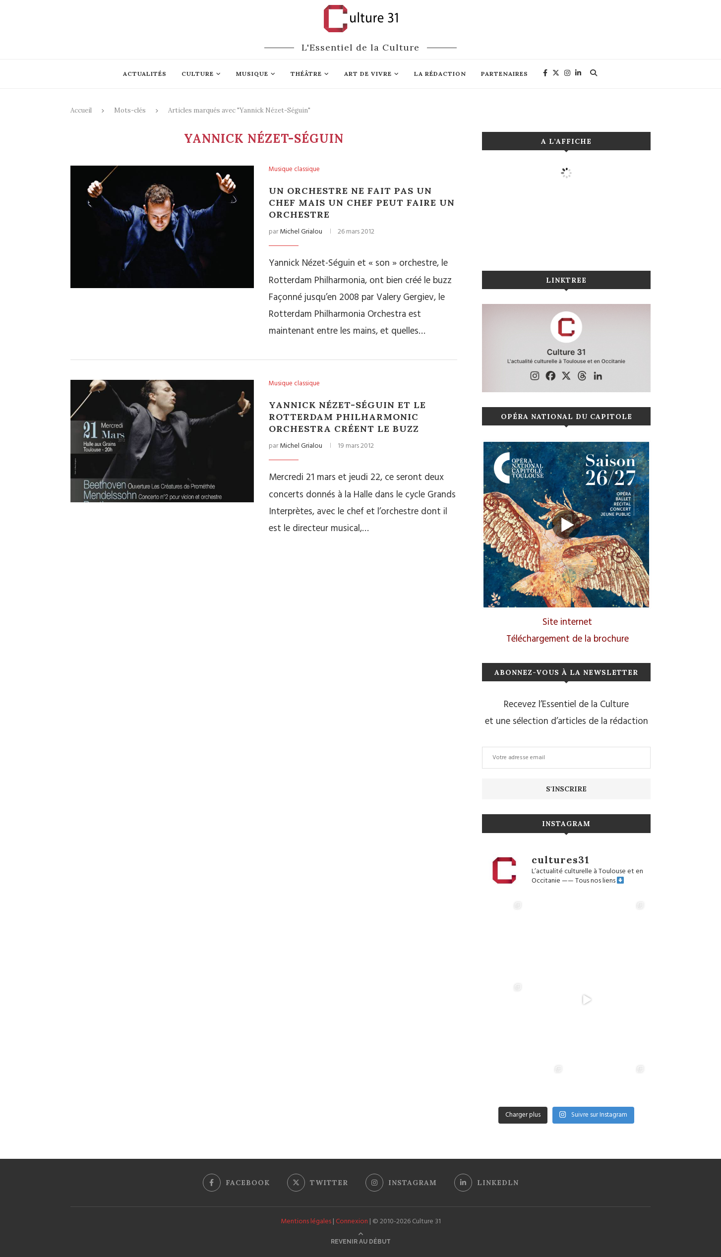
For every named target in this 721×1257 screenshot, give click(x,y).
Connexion (352, 1221)
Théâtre (306, 73)
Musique (252, 73)
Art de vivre (368, 73)
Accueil (81, 110)
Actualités (145, 73)
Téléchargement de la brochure (567, 639)
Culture (197, 73)
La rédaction (440, 73)
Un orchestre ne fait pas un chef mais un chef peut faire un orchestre (362, 202)
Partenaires (504, 73)
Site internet (567, 622)
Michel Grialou (301, 232)
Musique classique (294, 170)
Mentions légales (306, 1221)
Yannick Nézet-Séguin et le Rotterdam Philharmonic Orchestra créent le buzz (347, 416)
